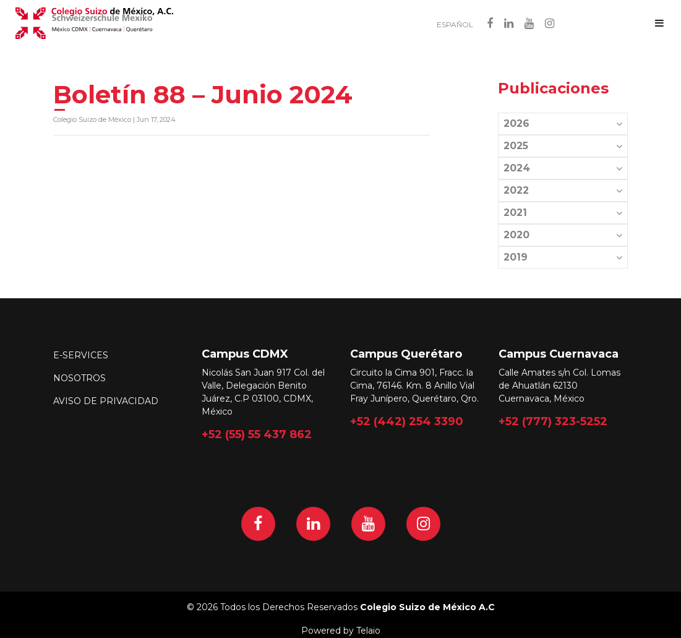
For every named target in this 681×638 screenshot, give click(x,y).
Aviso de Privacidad (105, 401)
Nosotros (79, 378)
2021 (562, 212)
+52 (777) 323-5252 (553, 421)
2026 (562, 123)
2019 (562, 257)
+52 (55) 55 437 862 (257, 434)
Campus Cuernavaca (559, 354)
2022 (562, 190)
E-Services (80, 355)
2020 (562, 235)
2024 (562, 168)
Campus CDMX (245, 354)
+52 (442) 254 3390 (406, 421)
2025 (562, 146)
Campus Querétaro (406, 354)
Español (455, 24)
